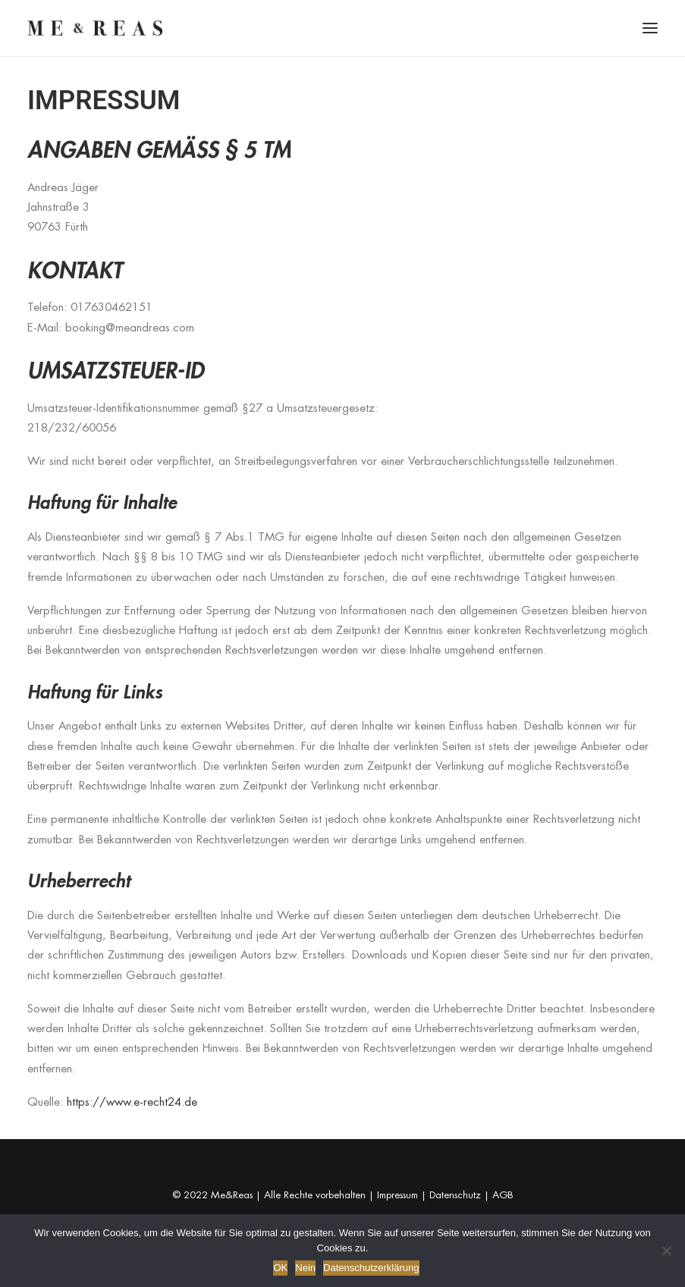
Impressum (397, 1194)
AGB (503, 1194)
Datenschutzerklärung (371, 1267)
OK (280, 1267)
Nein (305, 1267)
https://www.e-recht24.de (132, 1101)
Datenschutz (455, 1194)
